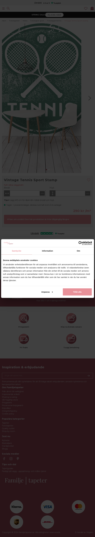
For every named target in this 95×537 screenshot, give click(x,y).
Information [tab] (47, 251)
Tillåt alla (77, 292)
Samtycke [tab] (16, 251)
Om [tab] (78, 251)
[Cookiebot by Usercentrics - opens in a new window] (80, 243)
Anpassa (47, 292)
